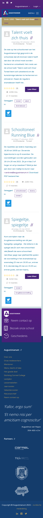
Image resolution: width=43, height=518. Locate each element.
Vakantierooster (11, 390)
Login (36, 6)
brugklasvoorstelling (23, 293)
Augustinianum (22, 6)
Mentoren (8, 364)
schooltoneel (21, 191)
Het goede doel (10, 372)
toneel (18, 101)
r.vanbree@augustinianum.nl (16, 172)
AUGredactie (18, 44)
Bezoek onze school (22, 328)
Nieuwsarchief (10, 394)
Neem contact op (21, 320)
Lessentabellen (10, 383)
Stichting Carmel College (14, 375)
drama (32, 191)
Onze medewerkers (12, 361)
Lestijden (8, 379)
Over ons (8, 357)
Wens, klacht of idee (12, 368)
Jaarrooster (9, 386)
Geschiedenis (19, 336)
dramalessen (20, 106)
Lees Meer (32, 89)
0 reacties (11, 96)
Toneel (29, 44)
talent (27, 101)
